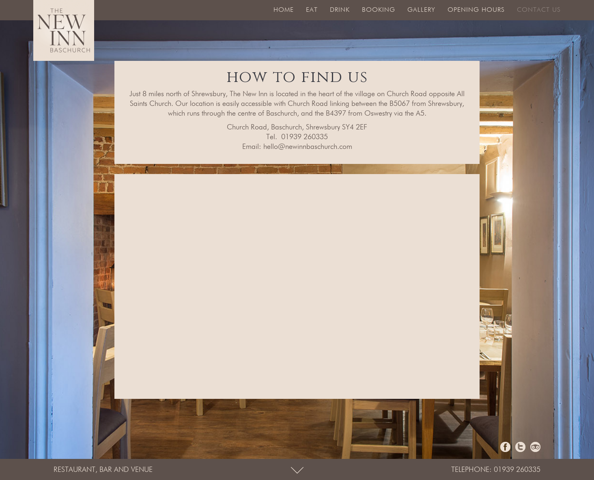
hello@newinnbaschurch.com (307, 147)
